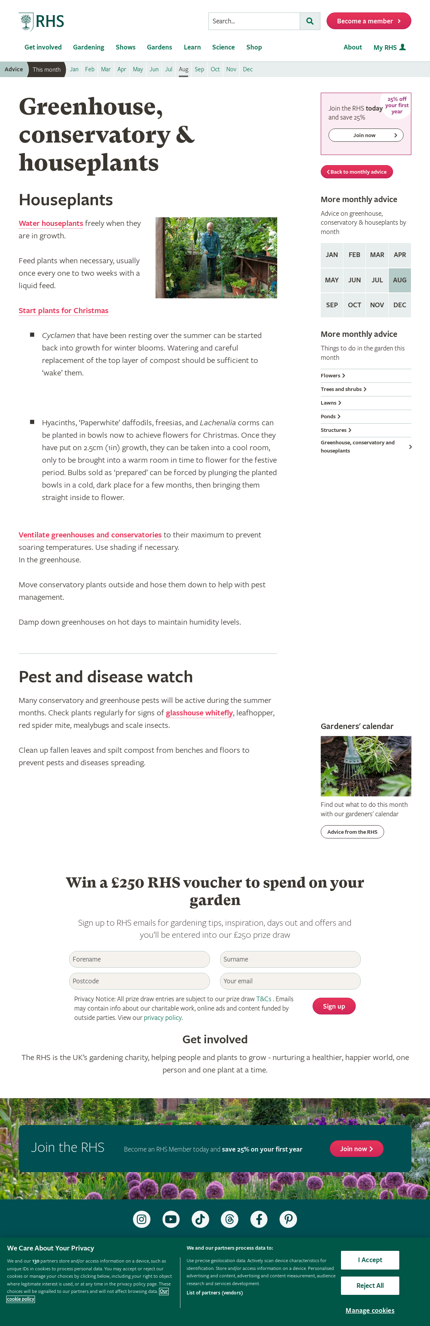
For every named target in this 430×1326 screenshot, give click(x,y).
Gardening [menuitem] (88, 47)
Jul (377, 280)
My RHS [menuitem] (385, 48)
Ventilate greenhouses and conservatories (95, 535)
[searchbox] (254, 21)
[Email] (290, 981)
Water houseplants (53, 223)
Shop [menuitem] (254, 47)
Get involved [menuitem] (43, 47)
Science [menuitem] (223, 47)
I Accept (370, 1260)
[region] (215, 1282)
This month (47, 69)
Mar (377, 255)
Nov (377, 305)
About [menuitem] (353, 47)
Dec (399, 305)
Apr (400, 255)
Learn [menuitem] (192, 47)
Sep (332, 305)
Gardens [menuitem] (159, 47)
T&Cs (263, 999)
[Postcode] (139, 981)
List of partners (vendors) (215, 1293)
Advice (14, 69)
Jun (354, 280)
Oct (354, 305)
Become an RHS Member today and (213, 1149)
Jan (332, 255)
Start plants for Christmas (66, 311)
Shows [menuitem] (126, 47)
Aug (400, 280)
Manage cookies (370, 1311)
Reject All (370, 1286)
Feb (354, 255)
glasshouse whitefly (201, 713)
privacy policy (163, 1018)
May (332, 280)
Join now (353, 1149)
